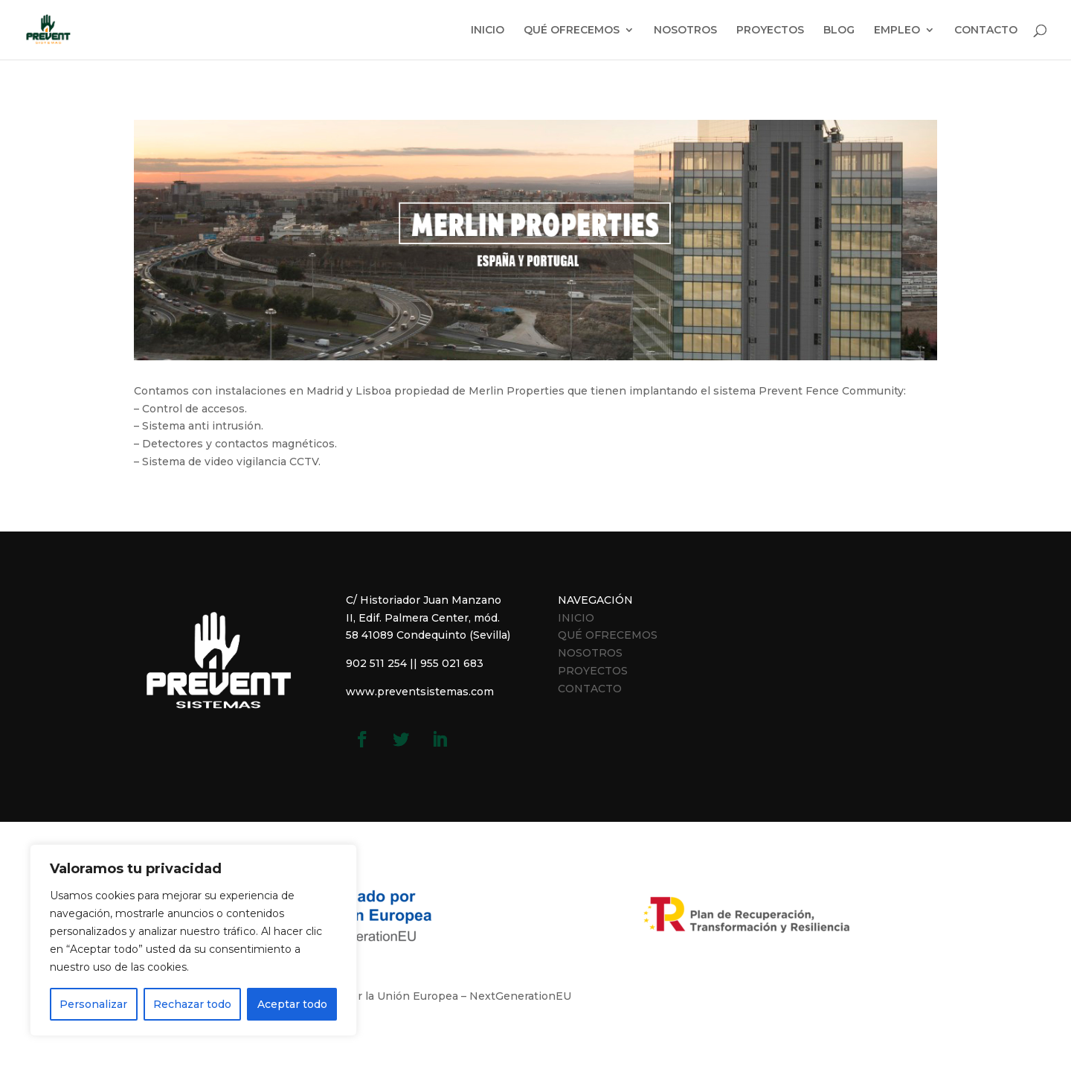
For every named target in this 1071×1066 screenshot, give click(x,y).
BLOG (839, 30)
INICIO (487, 30)
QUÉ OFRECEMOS (572, 30)
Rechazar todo (192, 1004)
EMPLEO (897, 30)
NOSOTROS (685, 30)
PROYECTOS (770, 30)
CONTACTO (985, 30)
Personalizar (93, 1004)
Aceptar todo (292, 1004)
